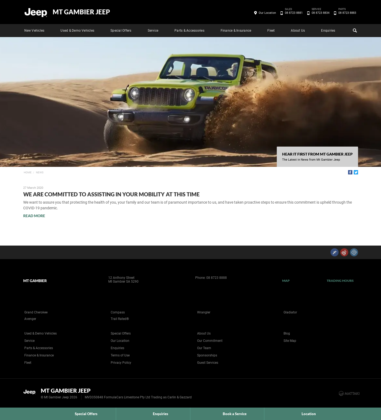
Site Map (290, 341)
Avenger (30, 319)
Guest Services (207, 363)
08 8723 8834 (319, 13)
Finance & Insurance (236, 30)
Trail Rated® (120, 319)
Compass (118, 312)
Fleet (271, 30)
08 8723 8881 (293, 13)
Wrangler (203, 312)
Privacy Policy (121, 363)
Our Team (204, 348)
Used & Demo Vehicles (77, 30)
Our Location (267, 13)
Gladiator (290, 312)
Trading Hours (340, 281)
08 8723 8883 (346, 13)
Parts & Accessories (189, 30)
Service (153, 30)
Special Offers (120, 30)
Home (28, 172)
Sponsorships (207, 355)
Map (286, 281)
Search (354, 29)
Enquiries (328, 30)
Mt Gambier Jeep (81, 12)
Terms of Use (120, 355)
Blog (287, 333)
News (39, 172)
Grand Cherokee (36, 312)
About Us (298, 30)
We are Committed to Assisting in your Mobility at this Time (111, 194)
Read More (34, 215)
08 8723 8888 (216, 278)
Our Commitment (209, 341)
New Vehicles (34, 30)
